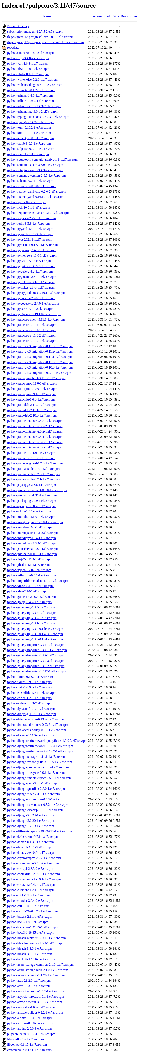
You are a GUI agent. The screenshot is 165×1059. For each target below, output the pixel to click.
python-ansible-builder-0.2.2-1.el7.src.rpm (35, 1012)
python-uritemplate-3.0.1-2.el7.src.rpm (32, 111)
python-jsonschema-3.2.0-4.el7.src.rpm (33, 548)
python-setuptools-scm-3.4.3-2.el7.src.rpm (35, 170)
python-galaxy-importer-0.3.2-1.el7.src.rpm (35, 655)
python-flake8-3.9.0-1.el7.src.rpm (29, 687)
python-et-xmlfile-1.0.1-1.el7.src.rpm (31, 692)
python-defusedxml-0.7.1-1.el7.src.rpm (33, 836)
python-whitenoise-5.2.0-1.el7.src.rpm (32, 79)
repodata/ (13, 47)
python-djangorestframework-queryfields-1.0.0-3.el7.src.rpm (47, 740)
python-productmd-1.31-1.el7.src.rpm (32, 495)
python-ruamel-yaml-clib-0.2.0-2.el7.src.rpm (36, 191)
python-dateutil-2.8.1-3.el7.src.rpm (30, 847)
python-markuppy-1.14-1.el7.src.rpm (31, 538)
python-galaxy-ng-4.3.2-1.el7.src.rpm (31, 618)
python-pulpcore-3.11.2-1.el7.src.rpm (31, 324)
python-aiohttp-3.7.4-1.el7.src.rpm (30, 1018)
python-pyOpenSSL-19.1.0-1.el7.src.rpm (34, 314)
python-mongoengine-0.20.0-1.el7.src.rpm (35, 522)
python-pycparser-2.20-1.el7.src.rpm (31, 298)
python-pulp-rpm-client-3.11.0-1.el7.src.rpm (36, 378)
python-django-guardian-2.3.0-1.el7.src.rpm (36, 788)
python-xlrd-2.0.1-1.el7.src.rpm (28, 74)
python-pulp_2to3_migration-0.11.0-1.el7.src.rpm (40, 362)
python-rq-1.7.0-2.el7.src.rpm (26, 202)
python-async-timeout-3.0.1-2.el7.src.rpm (34, 1002)
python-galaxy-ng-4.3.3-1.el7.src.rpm (31, 612)
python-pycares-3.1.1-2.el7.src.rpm (30, 308)
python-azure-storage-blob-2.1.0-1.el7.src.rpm (37, 970)
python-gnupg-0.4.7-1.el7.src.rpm (29, 602)
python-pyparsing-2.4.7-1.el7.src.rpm (31, 250)
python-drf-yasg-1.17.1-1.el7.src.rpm (31, 714)
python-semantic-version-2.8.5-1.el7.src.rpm (36, 175)
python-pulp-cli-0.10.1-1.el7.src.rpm (31, 458)
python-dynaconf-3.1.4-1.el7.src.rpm (31, 708)
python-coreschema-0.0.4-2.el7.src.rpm (33, 863)
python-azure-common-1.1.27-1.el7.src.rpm (36, 975)
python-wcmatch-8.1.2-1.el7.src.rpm (31, 90)
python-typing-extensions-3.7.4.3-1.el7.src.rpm (38, 117)
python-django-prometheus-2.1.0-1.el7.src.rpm (38, 767)
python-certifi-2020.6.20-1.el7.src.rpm (32, 911)
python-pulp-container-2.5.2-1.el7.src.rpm (34, 431)
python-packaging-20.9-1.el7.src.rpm (31, 500)
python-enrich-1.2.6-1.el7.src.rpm (29, 698)
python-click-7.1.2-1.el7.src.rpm (28, 895)
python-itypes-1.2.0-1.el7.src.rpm (29, 570)
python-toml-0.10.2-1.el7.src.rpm (29, 127)
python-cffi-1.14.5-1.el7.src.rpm (28, 906)
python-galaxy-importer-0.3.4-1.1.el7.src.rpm (37, 650)
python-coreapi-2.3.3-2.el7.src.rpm (30, 868)
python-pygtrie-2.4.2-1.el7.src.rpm (30, 271)
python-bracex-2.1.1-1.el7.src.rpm (29, 916)
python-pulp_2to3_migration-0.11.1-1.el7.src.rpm (40, 356)
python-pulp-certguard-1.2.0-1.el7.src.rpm (35, 463)
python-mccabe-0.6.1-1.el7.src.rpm (30, 527)
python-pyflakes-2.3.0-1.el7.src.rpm (31, 287)
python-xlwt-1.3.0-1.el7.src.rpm (28, 69)
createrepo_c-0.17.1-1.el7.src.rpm (29, 1050)
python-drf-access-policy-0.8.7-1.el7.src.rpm (36, 730)
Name (47, 16)
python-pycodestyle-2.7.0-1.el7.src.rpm (33, 303)
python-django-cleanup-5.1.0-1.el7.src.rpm (35, 810)
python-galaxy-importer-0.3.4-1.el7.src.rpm (35, 644)
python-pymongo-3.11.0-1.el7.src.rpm (32, 255)
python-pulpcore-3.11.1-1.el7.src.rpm (31, 330)
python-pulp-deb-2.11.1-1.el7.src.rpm (32, 410)
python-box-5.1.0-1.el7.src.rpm (27, 922)
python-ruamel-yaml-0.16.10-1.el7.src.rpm (35, 197)
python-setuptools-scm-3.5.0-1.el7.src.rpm (35, 165)
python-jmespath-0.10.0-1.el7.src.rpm (32, 554)
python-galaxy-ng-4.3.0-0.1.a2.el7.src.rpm (35, 634)
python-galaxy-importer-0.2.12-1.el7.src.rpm (36, 671)
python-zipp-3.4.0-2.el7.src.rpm (28, 58)
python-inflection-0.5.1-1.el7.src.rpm (31, 575)
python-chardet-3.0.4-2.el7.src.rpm (30, 900)
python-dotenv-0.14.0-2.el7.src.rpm (30, 735)
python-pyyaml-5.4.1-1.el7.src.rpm (30, 229)
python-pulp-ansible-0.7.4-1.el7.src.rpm (33, 468)
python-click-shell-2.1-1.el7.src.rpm (31, 890)
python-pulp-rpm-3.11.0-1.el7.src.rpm (32, 383)
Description (129, 16)
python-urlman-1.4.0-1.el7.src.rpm (30, 95)
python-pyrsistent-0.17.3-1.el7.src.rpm (32, 244)
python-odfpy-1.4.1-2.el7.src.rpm (29, 511)
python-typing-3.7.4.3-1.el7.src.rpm (30, 122)
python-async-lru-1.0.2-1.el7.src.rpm (31, 1007)
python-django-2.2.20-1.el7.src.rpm (30, 820)
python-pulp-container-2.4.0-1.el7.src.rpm (34, 447)
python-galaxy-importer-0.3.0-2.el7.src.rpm (35, 666)
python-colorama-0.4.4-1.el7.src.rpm (31, 884)
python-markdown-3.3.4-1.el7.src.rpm (32, 543)
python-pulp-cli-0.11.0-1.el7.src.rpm (31, 452)
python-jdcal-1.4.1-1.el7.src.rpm (28, 564)
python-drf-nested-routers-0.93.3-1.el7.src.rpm (38, 724)
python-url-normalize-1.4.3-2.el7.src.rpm (34, 106)
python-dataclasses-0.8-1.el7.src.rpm (31, 852)
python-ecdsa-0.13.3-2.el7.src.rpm (29, 703)
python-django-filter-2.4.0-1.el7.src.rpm (33, 794)
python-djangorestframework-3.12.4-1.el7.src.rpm (40, 746)
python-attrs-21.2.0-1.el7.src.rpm (29, 980)
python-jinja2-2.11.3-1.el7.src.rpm (29, 559)
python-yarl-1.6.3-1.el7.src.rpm (27, 63)
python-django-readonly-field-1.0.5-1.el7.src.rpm (39, 762)
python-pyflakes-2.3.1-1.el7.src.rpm (31, 282)
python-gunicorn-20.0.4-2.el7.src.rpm (32, 596)
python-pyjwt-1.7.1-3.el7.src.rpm (29, 260)
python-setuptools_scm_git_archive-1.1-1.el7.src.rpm (42, 159)
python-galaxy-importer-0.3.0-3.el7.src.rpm (35, 660)
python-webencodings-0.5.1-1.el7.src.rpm (34, 85)
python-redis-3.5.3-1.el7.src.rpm (28, 223)
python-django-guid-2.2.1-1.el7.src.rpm (33, 783)
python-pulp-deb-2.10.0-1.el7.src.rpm (32, 415)
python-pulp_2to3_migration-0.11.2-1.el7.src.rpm (40, 351)
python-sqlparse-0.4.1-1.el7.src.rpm (30, 149)
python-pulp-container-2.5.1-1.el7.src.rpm (34, 436)
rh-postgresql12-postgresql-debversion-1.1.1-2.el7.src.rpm (45, 42)
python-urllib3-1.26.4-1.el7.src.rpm (30, 101)
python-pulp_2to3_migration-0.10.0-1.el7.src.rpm (40, 367)
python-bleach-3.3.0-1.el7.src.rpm (29, 948)
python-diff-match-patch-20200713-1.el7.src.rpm (39, 831)
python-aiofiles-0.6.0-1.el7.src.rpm (30, 1023)
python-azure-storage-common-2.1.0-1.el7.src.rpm (40, 964)
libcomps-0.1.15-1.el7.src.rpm (27, 1044)
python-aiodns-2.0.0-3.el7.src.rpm (29, 1028)
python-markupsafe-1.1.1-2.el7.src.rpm (33, 532)
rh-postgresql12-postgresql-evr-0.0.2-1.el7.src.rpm (40, 37)
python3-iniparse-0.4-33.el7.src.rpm (31, 53)
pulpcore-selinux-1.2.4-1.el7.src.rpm (31, 1034)
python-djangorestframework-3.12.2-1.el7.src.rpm (40, 751)
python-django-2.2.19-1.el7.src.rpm (30, 826)
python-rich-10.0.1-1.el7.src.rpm (28, 207)
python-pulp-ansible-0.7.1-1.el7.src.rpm (33, 479)
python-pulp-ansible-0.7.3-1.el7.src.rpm (33, 474)
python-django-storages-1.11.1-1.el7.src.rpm (36, 756)
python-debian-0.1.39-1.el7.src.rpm (30, 842)
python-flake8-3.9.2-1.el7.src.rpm (29, 682)
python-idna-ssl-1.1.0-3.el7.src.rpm (30, 586)
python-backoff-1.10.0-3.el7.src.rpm (31, 959)
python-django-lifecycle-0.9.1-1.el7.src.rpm (36, 772)
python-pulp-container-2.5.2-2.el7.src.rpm (34, 426)
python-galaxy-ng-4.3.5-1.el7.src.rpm (31, 607)
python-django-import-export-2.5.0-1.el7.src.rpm (39, 778)
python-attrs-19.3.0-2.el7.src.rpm (29, 986)
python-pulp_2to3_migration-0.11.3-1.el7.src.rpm (40, 346)
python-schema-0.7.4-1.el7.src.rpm (30, 181)
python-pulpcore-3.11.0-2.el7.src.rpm (31, 335)
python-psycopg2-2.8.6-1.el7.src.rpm (31, 484)
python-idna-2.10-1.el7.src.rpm (27, 591)
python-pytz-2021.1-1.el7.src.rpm (29, 239)
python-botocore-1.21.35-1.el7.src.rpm (32, 927)
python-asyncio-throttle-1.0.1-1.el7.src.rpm (35, 996)
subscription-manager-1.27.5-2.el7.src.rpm (35, 31)
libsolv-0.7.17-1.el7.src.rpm (25, 1039)
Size (116, 16)
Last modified (100, 16)
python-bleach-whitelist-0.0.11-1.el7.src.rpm (36, 938)
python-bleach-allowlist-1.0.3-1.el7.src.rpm (35, 943)
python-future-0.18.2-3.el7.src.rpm (30, 676)
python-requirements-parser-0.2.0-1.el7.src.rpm (38, 213)
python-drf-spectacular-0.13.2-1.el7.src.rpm (36, 719)
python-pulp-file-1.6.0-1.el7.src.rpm (31, 399)
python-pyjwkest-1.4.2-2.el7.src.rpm (31, 266)
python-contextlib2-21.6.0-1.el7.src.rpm (33, 874)
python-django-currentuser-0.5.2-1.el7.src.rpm (37, 804)
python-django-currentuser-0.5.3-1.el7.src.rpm (37, 799)
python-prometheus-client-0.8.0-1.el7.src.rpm (37, 490)
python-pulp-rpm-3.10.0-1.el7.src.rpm (32, 388)
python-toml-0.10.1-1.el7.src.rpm (29, 133)
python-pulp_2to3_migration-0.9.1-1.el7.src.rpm (39, 372)
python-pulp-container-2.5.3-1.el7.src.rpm (34, 420)
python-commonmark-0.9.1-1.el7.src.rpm (34, 879)
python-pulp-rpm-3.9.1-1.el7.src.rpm (31, 394)
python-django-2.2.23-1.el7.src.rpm (30, 815)
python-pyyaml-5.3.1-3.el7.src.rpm (30, 234)
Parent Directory (18, 26)
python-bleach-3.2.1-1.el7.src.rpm (29, 954)
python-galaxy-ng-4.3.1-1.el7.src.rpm (31, 623)
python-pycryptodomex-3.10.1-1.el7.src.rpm (36, 292)
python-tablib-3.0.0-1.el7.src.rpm (29, 143)
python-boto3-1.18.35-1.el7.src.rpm (30, 932)
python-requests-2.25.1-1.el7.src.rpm (31, 218)
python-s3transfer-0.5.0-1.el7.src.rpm (31, 186)
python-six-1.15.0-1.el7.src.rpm (28, 154)
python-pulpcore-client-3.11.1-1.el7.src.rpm (36, 319)
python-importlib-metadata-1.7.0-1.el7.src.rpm (38, 580)
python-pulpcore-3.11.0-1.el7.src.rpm (31, 340)
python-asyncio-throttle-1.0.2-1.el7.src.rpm (35, 991)
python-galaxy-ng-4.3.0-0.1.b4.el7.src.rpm (35, 628)
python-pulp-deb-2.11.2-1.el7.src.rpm (32, 404)
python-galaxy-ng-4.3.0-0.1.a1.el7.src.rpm (35, 639)
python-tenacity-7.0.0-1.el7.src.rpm (30, 138)
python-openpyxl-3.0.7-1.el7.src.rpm (31, 506)
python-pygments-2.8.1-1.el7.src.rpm (31, 276)
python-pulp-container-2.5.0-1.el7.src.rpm (34, 442)
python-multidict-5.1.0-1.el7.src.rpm (31, 516)
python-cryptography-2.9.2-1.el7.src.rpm (34, 858)
